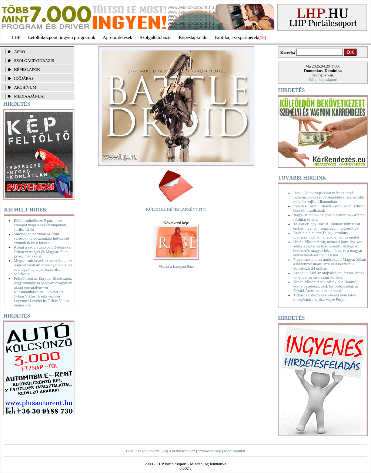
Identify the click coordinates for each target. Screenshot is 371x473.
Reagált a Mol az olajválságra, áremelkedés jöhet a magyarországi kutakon (328, 274)
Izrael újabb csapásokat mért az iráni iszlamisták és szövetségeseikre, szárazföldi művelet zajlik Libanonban (328, 197)
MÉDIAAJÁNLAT (29, 96)
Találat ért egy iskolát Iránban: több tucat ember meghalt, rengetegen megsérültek (326, 225)
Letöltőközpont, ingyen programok (62, 37)
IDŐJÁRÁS (24, 78)
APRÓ (19, 51)
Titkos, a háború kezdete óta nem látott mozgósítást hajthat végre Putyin (325, 297)
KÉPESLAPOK (27, 69)
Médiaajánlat (234, 451)
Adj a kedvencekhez (178, 451)
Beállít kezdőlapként (143, 451)
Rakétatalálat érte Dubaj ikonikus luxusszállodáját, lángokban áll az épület (326, 234)
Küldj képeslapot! (323, 79)
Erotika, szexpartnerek (236, 37)
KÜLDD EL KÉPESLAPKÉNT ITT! (176, 209)
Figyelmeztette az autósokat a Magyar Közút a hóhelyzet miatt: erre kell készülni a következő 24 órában (329, 263)
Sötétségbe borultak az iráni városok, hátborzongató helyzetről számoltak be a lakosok (41, 238)
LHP (16, 37)
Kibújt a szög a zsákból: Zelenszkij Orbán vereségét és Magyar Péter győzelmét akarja (42, 251)
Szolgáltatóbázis (155, 37)
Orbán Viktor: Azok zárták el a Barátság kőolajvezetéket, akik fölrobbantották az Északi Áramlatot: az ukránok (326, 286)
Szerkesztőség (209, 451)
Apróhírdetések (117, 37)
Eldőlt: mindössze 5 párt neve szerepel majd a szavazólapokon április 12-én (40, 224)
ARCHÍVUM (25, 87)
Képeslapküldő (193, 37)
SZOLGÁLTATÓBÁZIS (34, 60)
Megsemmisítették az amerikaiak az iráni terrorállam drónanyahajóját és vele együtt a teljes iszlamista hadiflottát (43, 267)
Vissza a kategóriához (176, 266)
